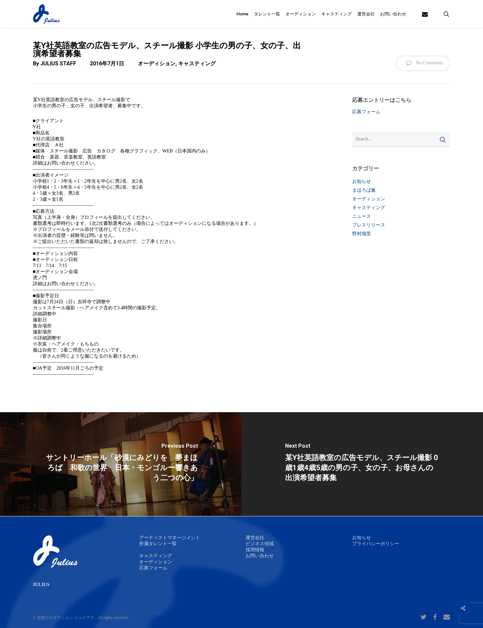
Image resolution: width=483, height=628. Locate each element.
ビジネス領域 (260, 543)
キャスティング (197, 63)
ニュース (361, 216)
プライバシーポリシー (375, 543)
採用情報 (255, 549)
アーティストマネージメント (169, 537)
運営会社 (255, 537)
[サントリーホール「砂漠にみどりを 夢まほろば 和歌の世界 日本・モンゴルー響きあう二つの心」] (120, 464)
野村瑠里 (361, 233)
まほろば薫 (364, 190)
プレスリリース (368, 225)
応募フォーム (366, 111)
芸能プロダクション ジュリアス (65, 617)
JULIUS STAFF (58, 63)
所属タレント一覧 (158, 543)
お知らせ (361, 181)
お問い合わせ (260, 555)
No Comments (423, 63)
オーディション (156, 63)
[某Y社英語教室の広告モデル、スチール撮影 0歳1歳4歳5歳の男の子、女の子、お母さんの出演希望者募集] (362, 464)
